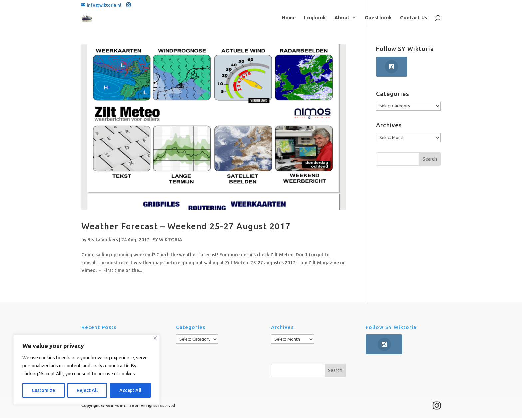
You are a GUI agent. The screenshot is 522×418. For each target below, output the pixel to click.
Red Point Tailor (122, 405)
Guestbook (378, 17)
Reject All (87, 390)
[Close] (155, 337)
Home (289, 17)
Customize (43, 390)
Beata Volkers (102, 239)
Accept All (130, 390)
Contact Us (413, 17)
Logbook (315, 17)
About (342, 17)
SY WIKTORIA (167, 239)
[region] (86, 370)
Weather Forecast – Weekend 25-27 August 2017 (186, 226)
